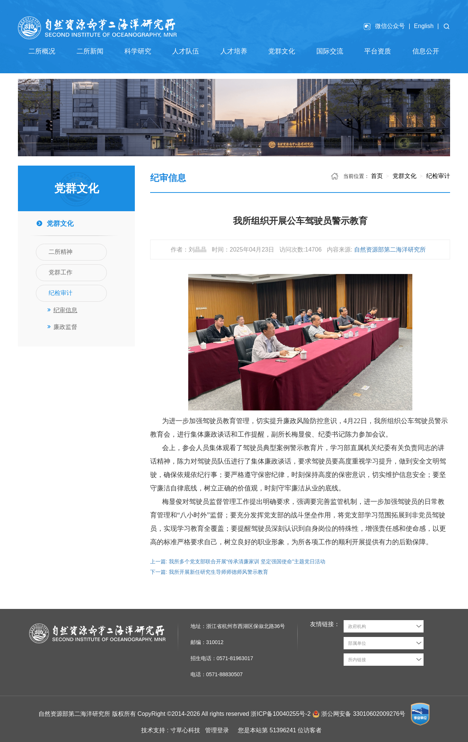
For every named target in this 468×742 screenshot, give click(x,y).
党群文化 (403, 176)
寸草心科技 (185, 730)
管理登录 (217, 730)
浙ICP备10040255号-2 (280, 713)
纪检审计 (437, 176)
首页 (377, 176)
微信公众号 (390, 26)
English (423, 26)
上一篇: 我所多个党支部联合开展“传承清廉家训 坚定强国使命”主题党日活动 (237, 561)
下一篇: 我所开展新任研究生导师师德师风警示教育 (209, 572)
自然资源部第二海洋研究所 (390, 249)
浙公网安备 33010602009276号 (364, 713)
